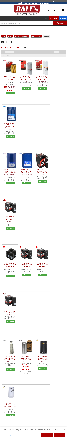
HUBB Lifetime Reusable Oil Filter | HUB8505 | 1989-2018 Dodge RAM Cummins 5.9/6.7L (26, 218)
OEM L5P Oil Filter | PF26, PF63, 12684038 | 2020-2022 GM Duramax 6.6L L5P (58, 78)
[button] (33, 23)
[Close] (64, 430)
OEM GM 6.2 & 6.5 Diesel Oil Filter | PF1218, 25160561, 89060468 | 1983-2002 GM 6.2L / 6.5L (26, 125)
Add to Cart (10, 93)
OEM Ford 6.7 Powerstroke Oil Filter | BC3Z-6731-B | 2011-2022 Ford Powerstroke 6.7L (26, 78)
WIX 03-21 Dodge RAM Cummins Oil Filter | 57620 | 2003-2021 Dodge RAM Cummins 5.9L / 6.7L (42, 218)
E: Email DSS (6, 284)
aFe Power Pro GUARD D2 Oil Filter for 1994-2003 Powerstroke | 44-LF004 (58, 125)
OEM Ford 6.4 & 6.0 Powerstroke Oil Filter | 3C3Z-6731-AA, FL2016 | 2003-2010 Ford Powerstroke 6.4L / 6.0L (10, 78)
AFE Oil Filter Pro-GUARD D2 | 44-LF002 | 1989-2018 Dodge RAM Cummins (42, 125)
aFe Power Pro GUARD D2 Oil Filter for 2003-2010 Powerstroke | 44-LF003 (42, 171)
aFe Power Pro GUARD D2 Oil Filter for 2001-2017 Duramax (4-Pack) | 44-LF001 (10, 171)
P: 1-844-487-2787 (8, 278)
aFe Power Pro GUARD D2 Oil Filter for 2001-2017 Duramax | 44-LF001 (26, 171)
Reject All (59, 435)
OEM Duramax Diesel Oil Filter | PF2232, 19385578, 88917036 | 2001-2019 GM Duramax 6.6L (10, 125)
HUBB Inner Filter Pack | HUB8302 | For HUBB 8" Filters (9, 218)
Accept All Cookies (47, 435)
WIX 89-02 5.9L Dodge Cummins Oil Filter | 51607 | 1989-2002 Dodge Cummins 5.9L (58, 218)
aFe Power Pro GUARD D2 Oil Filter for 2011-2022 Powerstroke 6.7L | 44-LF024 (58, 171)
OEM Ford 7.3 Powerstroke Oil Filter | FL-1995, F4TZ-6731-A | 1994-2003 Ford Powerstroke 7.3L (42, 78)
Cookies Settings (6, 435)
